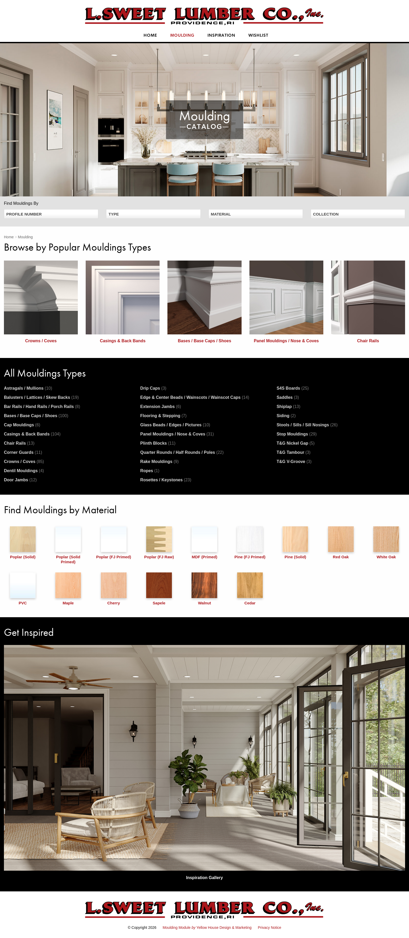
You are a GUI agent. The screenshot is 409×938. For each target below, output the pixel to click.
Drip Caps (153, 388)
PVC (23, 588)
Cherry (114, 588)
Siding (286, 415)
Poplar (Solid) (23, 542)
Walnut (204, 588)
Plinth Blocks (157, 443)
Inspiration (221, 36)
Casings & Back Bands (32, 434)
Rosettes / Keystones (165, 480)
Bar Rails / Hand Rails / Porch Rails (42, 406)
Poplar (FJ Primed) (113, 542)
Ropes (149, 470)
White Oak (386, 542)
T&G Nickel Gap (296, 443)
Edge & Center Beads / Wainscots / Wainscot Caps (194, 397)
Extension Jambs (160, 406)
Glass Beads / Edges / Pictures (175, 425)
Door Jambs (20, 480)
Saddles (288, 397)
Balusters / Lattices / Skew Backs (41, 397)
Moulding (182, 36)
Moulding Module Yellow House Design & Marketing (207, 927)
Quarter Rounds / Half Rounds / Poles (181, 452)
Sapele (159, 588)
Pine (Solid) (295, 542)
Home (150, 36)
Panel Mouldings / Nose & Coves (177, 434)
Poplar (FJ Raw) (159, 542)
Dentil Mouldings (24, 470)
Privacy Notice (269, 927)
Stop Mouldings (297, 434)
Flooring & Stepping (163, 415)
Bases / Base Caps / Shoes (36, 415)
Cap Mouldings (22, 425)
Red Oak (341, 542)
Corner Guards (23, 452)
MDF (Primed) (204, 542)
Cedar (250, 588)
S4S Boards (293, 388)
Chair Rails (19, 443)
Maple (68, 588)
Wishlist (258, 36)
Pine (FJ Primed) (250, 542)
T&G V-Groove (294, 461)
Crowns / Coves (24, 461)
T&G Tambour (293, 452)
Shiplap (289, 406)
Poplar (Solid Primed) (68, 545)
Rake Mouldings (159, 461)
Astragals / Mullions (28, 388)
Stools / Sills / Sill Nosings (307, 425)
